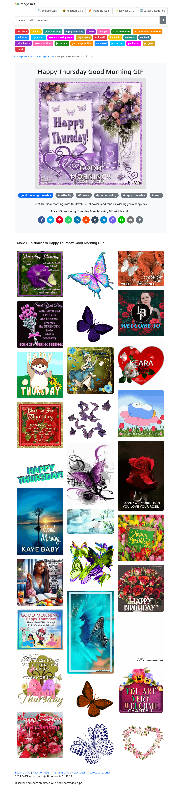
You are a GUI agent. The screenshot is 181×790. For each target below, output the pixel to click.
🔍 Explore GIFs (47, 10)
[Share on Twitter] (50, 220)
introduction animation (147, 31)
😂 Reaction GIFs (72, 10)
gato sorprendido (82, 43)
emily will (100, 37)
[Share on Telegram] (103, 220)
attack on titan (43, 43)
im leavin (115, 37)
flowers (36, 31)
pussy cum (117, 43)
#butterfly (64, 195)
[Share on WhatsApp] (68, 220)
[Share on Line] (121, 220)
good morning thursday (35, 195)
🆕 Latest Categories (152, 10)
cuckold (144, 37)
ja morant (61, 43)
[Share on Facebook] (41, 220)
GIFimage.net (20, 56)
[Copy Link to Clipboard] (139, 220)
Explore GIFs (22, 772)
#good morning (106, 195)
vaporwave (83, 37)
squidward (38, 37)
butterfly (22, 31)
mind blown (23, 43)
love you (103, 31)
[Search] (163, 20)
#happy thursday (134, 195)
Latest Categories (100, 772)
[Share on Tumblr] (95, 220)
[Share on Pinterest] (59, 220)
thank (20, 49)
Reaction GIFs (41, 772)
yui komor (134, 43)
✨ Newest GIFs (124, 10)
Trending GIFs (60, 772)
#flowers (83, 195)
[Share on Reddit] (86, 220)
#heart (156, 195)
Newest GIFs (79, 772)
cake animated (121, 31)
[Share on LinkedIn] (77, 220)
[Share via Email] (130, 220)
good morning (53, 31)
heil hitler (22, 37)
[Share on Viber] (112, 220)
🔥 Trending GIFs (99, 10)
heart (91, 31)
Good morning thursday (42, 56)
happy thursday (74, 31)
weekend (130, 37)
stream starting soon (61, 37)
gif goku (148, 43)
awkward (101, 43)
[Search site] (87, 20)
